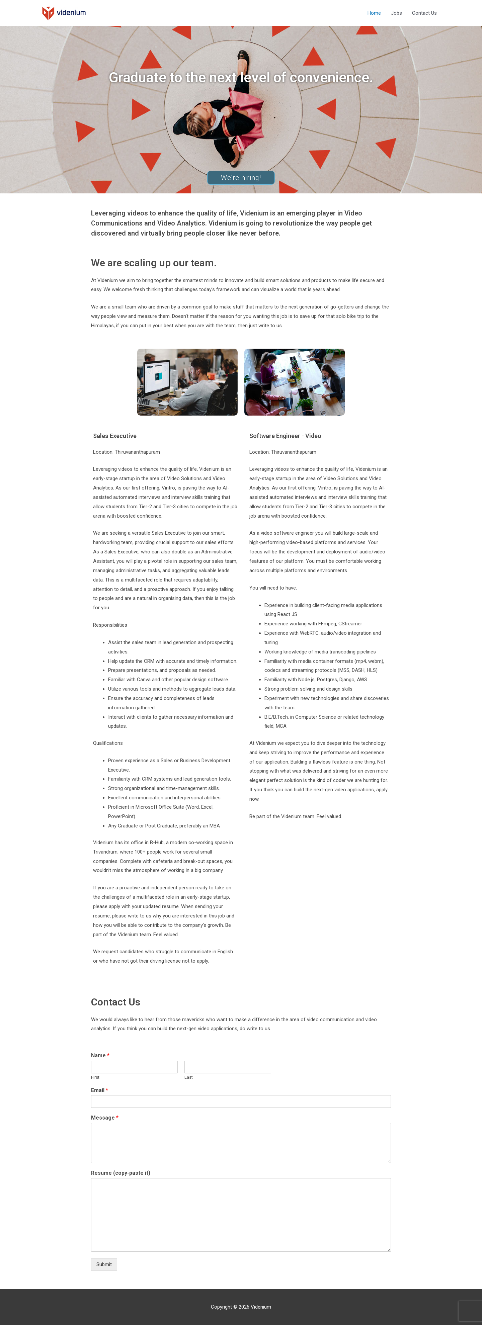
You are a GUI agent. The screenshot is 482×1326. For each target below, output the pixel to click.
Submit (104, 1265)
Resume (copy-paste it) (120, 1174)
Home (374, 13)
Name (100, 1056)
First (95, 1077)
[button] (241, 178)
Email (99, 1091)
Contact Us (424, 13)
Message (104, 1119)
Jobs (396, 13)
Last (188, 1077)
